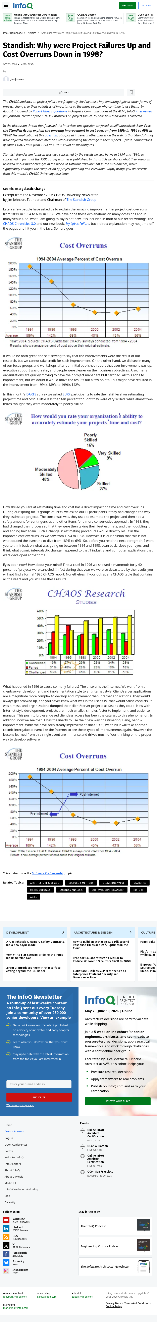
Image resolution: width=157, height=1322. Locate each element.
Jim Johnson (19, 78)
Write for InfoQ (14, 1161)
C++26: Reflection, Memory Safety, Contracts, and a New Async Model (35, 945)
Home (9, 1129)
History (139, 889)
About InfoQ (12, 1174)
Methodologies (41, 889)
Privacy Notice (114, 1309)
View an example (55, 1019)
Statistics (141, 882)
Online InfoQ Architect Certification (95, 1137)
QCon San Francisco (100, 1175)
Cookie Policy (113, 1312)
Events (9, 1155)
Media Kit (11, 1187)
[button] (37, 1100)
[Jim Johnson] (7, 78)
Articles (33, 32)
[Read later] (28, 92)
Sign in (145, 4)
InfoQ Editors (13, 1168)
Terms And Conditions (137, 1309)
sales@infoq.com (47, 1302)
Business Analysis (72, 889)
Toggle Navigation (8, 5)
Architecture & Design (45, 882)
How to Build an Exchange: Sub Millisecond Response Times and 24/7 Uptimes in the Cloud (102, 946)
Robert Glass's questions (51, 111)
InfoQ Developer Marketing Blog (22, 1197)
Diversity (10, 1206)
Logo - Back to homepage (24, 4)
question (56, 140)
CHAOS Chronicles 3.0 (26, 228)
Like (14, 91)
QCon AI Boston (97, 1150)
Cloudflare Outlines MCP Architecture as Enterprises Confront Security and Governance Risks (100, 976)
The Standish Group (82, 204)
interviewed (12, 116)
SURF (68, 397)
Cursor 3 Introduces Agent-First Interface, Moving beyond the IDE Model (34, 971)
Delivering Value (114, 882)
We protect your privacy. (20, 1108)
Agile (34, 896)
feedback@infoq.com (16, 1302)
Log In (10, 1142)
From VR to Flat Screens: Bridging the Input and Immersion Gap (35, 958)
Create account (15, 1135)
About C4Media (14, 1180)
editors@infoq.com (82, 1302)
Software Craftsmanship (49, 873)
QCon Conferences (16, 1148)
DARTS (32, 397)
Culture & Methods (81, 882)
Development (18, 934)
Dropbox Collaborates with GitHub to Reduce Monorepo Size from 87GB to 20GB (103, 961)
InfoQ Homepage (14, 32)
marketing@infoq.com (17, 1314)
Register (126, 4)
